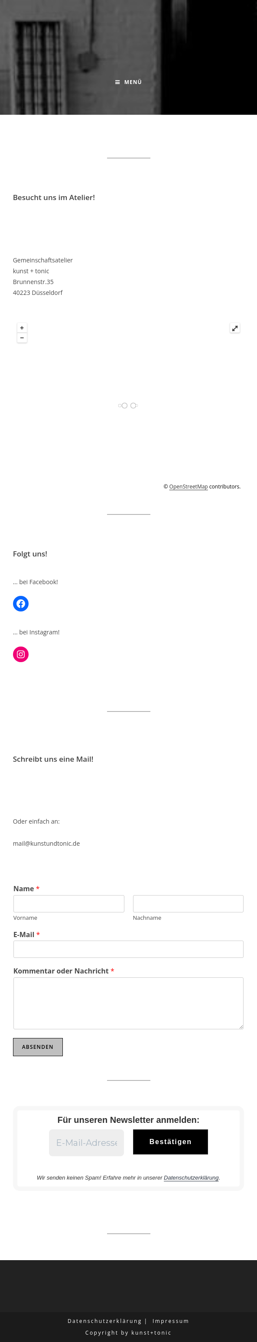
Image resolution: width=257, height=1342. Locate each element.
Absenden (38, 1047)
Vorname (25, 918)
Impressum (171, 1321)
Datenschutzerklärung (191, 1177)
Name (26, 888)
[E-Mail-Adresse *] (86, 1142)
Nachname (147, 918)
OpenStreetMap (188, 486)
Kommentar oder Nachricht (63, 971)
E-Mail (26, 934)
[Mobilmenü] (129, 82)
